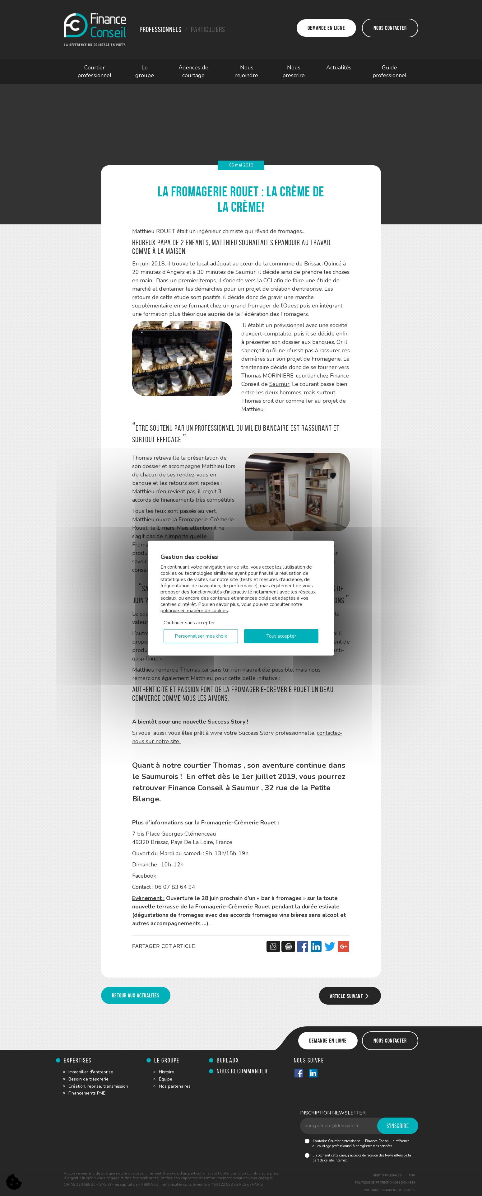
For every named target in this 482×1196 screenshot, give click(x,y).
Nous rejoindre (246, 71)
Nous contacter (390, 28)
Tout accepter (281, 636)
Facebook (144, 875)
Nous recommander (242, 1071)
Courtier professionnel (94, 71)
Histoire (166, 1072)
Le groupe (144, 71)
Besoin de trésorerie (88, 1079)
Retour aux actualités (136, 995)
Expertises (77, 1060)
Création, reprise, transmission (98, 1086)
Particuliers (208, 30)
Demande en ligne (326, 28)
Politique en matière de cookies (389, 1190)
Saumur (279, 384)
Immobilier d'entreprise (90, 1072)
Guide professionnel (390, 71)
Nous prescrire (293, 71)
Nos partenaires (175, 1086)
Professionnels (161, 30)
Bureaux (228, 1060)
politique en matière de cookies (194, 610)
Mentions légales (387, 1175)
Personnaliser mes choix (201, 636)
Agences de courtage (193, 71)
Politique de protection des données (385, 1182)
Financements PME (86, 1093)
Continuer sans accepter (189, 622)
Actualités (338, 67)
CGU (412, 1175)
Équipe (165, 1079)
